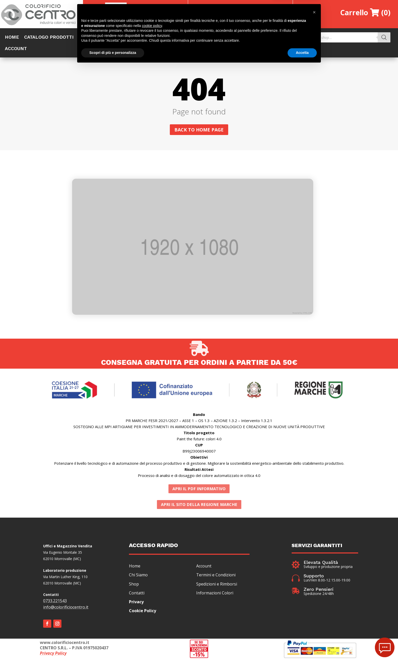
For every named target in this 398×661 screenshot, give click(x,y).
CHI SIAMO (146, 37)
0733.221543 (55, 602)
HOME (12, 37)
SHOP (85, 37)
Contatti (136, 594)
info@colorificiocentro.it (65, 608)
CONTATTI (273, 37)
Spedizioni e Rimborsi (216, 585)
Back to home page (199, 131)
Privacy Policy (53, 654)
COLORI (172, 37)
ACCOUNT (16, 49)
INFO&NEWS (242, 37)
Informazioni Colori (214, 594)
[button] (314, 607)
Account (203, 567)
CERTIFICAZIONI (204, 37)
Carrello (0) (365, 12)
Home (134, 567)
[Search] (384, 37)
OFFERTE (112, 37)
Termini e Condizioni (216, 576)
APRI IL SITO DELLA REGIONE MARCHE (199, 505)
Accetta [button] (302, 647)
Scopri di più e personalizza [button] (112, 647)
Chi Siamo (138, 576)
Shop (134, 585)
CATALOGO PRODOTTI (49, 37)
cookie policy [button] (152, 620)
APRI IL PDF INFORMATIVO (199, 490)
